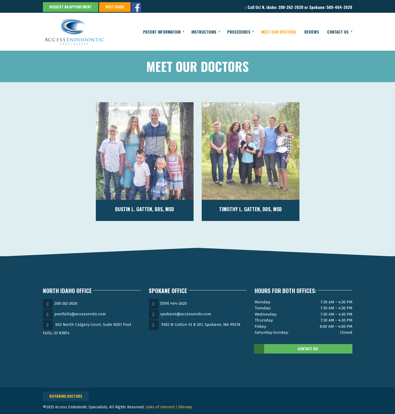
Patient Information (162, 32)
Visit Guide (115, 6)
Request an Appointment (70, 6)
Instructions (203, 32)
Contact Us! (286, 349)
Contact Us (338, 32)
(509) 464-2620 (173, 303)
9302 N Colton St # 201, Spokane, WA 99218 (200, 324)
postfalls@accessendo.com (80, 314)
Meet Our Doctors (278, 32)
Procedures (238, 32)
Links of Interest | (162, 407)
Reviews (311, 32)
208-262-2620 (65, 303)
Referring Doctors (65, 396)
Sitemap (185, 407)
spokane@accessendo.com (185, 314)
